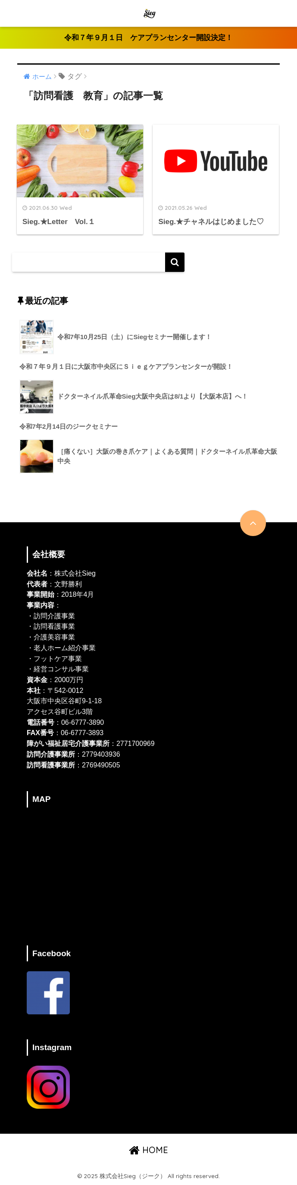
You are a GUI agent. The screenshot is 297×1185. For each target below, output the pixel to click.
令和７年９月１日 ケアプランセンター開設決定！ (148, 38)
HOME (148, 1149)
